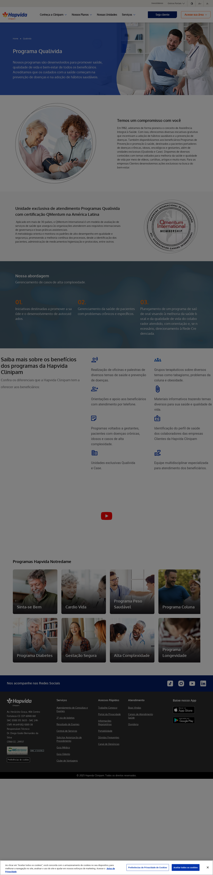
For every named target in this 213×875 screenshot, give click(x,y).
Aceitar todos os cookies (186, 867)
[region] (106, 867)
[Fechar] (207, 867)
